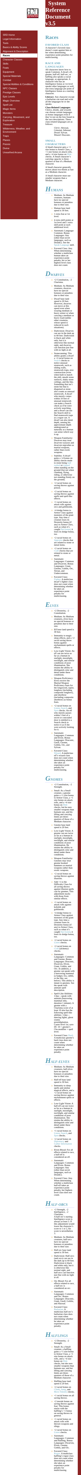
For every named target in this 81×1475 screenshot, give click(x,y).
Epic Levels (9, 96)
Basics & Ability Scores (15, 47)
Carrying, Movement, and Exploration (16, 119)
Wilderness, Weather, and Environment (16, 130)
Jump (63, 1389)
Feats (6, 67)
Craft (56, 551)
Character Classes (12, 59)
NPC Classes (10, 88)
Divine (6, 148)
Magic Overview (11, 100)
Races (6, 55)
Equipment (8, 72)
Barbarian (58, 1309)
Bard (70, 1035)
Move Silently (60, 1392)
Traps (6, 136)
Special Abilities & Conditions (18, 84)
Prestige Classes (12, 92)
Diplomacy (59, 1141)
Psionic (6, 144)
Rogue (57, 1453)
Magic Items (9, 109)
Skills (5, 63)
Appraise (58, 540)
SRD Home (9, 35)
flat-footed (65, 529)
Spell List (8, 104)
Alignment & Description (15, 51)
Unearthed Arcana (12, 152)
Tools (5, 43)
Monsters (8, 113)
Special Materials (12, 76)
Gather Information (63, 1144)
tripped (66, 465)
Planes (6, 140)
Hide (69, 154)
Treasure (7, 124)
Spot (56, 710)
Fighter (57, 579)
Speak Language (61, 245)
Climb (57, 1389)
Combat (7, 80)
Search (57, 360)
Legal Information (12, 39)
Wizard (57, 753)
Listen (57, 708)
